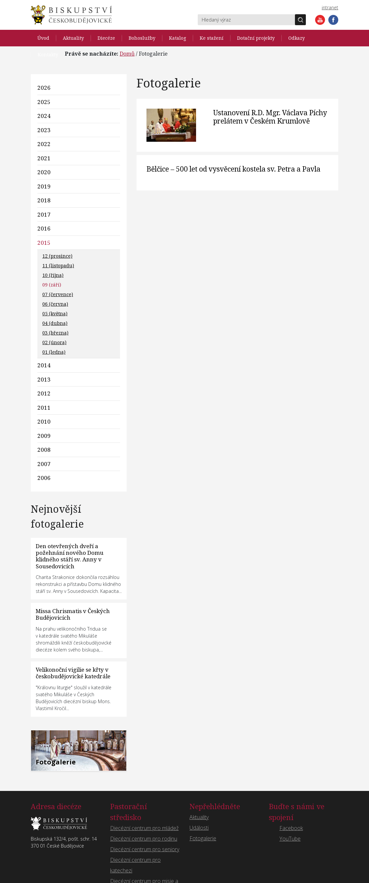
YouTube (320, 20)
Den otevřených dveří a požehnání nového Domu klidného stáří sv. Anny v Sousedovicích (69, 556)
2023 (44, 130)
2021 (44, 158)
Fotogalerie (202, 838)
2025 (44, 102)
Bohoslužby (142, 38)
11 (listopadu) (58, 265)
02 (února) (54, 342)
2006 (44, 478)
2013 (44, 379)
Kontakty (48, 54)
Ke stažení (212, 38)
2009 (44, 436)
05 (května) (54, 313)
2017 (44, 214)
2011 (44, 407)
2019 (44, 186)
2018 (44, 200)
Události (199, 827)
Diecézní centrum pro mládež (144, 828)
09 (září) (51, 285)
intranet (330, 7)
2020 (44, 172)
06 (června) (55, 304)
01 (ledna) (53, 352)
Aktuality (73, 38)
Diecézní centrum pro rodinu (143, 838)
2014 (44, 365)
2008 (44, 449)
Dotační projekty (256, 38)
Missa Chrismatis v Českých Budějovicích (73, 614)
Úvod (43, 38)
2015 (44, 242)
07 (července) (57, 294)
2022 (44, 144)
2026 (44, 87)
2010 (44, 421)
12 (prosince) (57, 256)
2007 (44, 464)
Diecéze (106, 38)
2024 (44, 116)
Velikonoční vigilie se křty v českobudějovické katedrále (73, 673)
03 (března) (55, 333)
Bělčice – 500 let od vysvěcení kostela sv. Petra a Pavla (233, 169)
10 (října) (52, 275)
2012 (44, 393)
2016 (44, 228)
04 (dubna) (54, 323)
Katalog (177, 38)
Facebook (333, 20)
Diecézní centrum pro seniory (144, 849)
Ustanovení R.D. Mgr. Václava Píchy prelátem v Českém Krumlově (270, 117)
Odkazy (296, 38)
